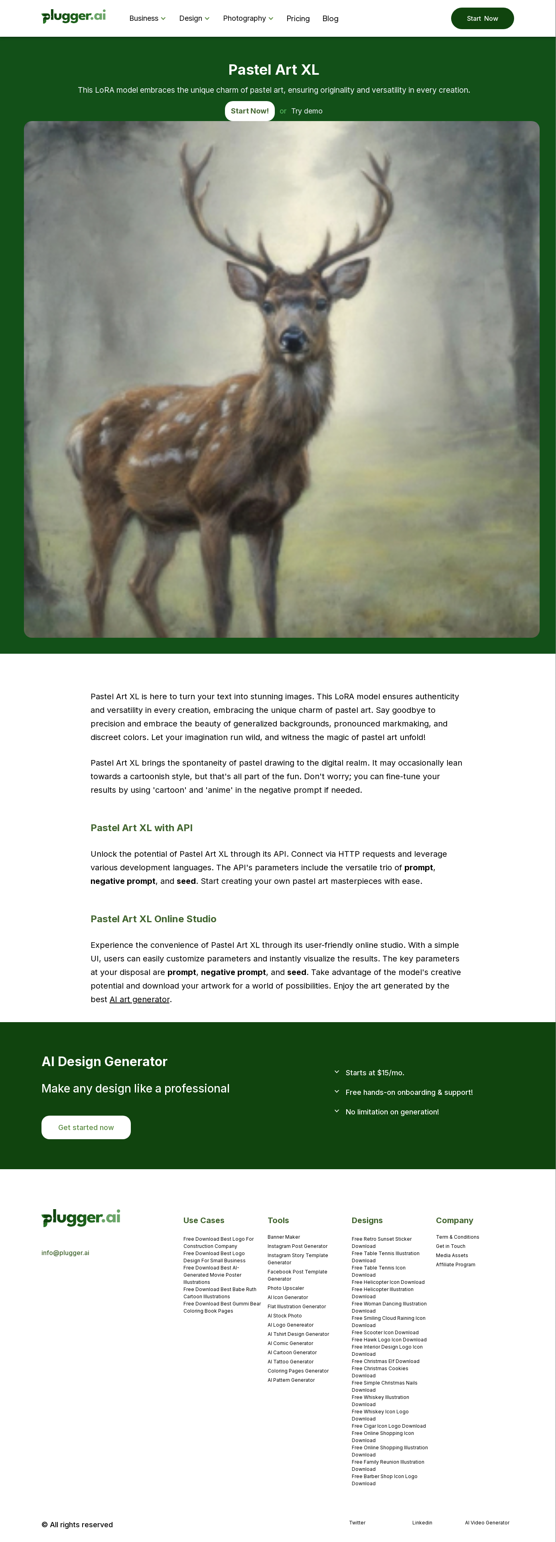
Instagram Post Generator (297, 1246)
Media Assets (452, 1255)
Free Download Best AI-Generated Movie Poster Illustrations (212, 1275)
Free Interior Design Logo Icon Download (387, 1350)
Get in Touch (450, 1246)
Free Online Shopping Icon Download (383, 1436)
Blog (331, 18)
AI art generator (140, 999)
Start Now (482, 18)
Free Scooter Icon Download (385, 1332)
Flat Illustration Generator (297, 1306)
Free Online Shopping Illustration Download (390, 1451)
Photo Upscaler (286, 1288)
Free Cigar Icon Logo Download (389, 1426)
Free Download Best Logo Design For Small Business (214, 1256)
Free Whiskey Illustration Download (380, 1400)
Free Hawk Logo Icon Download (389, 1340)
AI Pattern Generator (291, 1380)
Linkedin (422, 1523)
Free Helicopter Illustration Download (383, 1292)
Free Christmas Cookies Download (380, 1372)
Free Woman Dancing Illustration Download (389, 1307)
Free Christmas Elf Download (386, 1361)
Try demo (307, 111)
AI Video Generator (487, 1523)
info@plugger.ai (65, 1253)
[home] (73, 18)
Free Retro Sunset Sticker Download (382, 1242)
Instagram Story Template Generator (298, 1258)
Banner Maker (284, 1237)
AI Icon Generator (288, 1297)
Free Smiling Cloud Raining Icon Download (389, 1321)
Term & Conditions (457, 1237)
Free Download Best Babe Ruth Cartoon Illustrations (219, 1292)
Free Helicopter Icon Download (388, 1282)
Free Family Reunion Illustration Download (388, 1465)
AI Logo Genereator (290, 1325)
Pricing (298, 18)
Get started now (86, 1127)
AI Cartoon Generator (292, 1352)
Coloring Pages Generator (298, 1371)
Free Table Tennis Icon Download (379, 1271)
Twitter (357, 1523)
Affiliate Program (455, 1264)
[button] (149, 18)
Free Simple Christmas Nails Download (385, 1386)
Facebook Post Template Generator (297, 1275)
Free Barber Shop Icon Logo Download (385, 1479)
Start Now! (250, 111)
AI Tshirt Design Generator (298, 1334)
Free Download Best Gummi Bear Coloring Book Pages (222, 1307)
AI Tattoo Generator (290, 1362)
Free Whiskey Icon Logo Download (380, 1415)
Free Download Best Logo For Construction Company (218, 1242)
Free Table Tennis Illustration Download (386, 1256)
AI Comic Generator (290, 1343)
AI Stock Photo (285, 1316)
